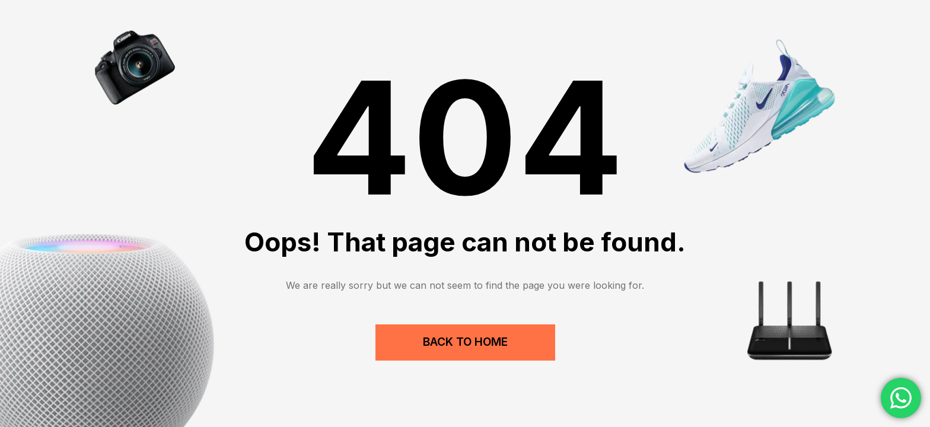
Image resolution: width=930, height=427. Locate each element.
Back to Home (465, 342)
